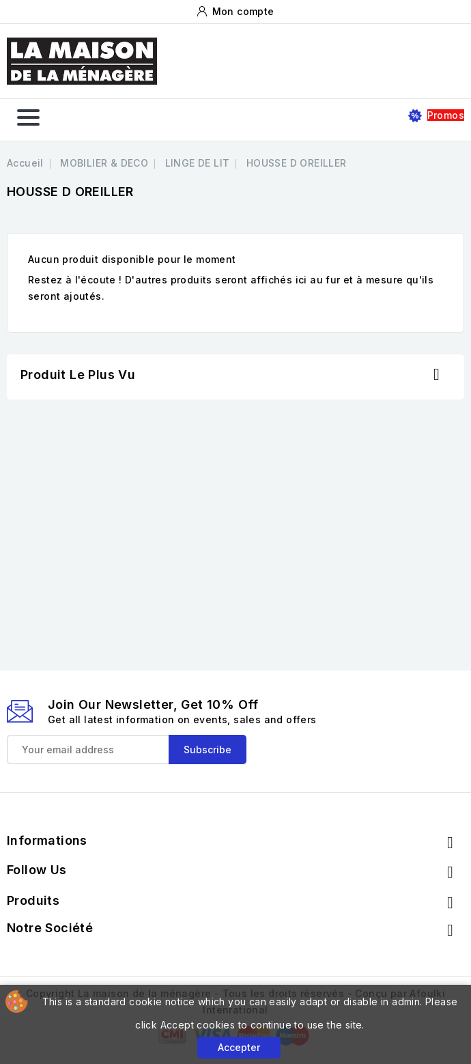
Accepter (239, 1047)
